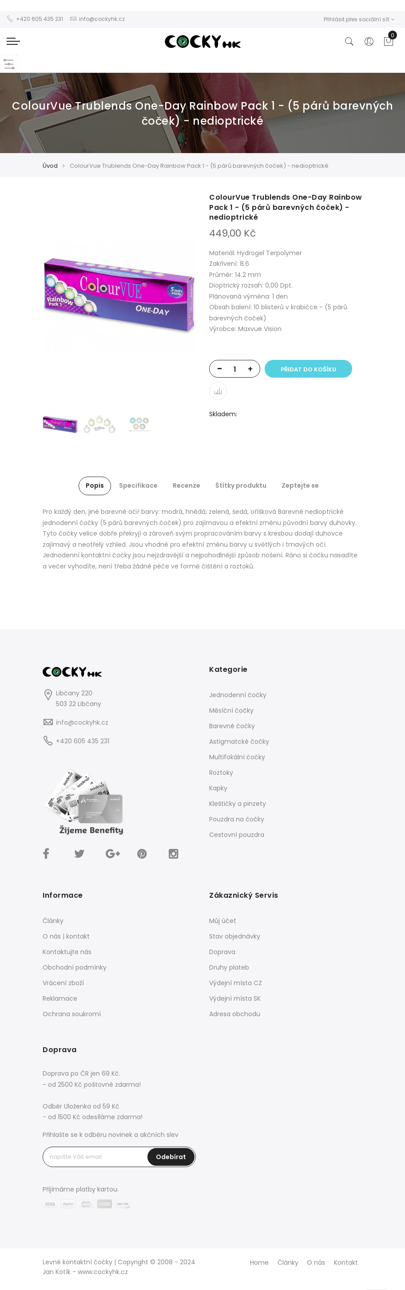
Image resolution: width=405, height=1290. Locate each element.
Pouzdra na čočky (236, 819)
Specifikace (138, 485)
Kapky (218, 788)
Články (53, 920)
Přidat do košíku (308, 369)
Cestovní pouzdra (236, 834)
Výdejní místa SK (235, 998)
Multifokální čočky (237, 757)
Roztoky (221, 772)
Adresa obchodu (234, 1014)
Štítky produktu (240, 485)
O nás (316, 1262)
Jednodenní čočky (237, 694)
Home (259, 1262)
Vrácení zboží (63, 982)
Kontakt (346, 1262)
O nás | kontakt (66, 936)
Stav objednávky (234, 936)
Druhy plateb (229, 967)
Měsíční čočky (231, 710)
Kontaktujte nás (67, 951)
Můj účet (222, 920)
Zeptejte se (300, 485)
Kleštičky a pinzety (237, 803)
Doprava (222, 951)
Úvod (50, 166)
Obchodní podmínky (75, 967)
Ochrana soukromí (72, 1014)
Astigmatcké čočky (239, 741)
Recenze (186, 485)
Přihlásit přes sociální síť (359, 19)
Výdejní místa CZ (235, 982)
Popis (95, 485)
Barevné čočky (232, 726)
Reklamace (60, 998)
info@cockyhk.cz (82, 722)
